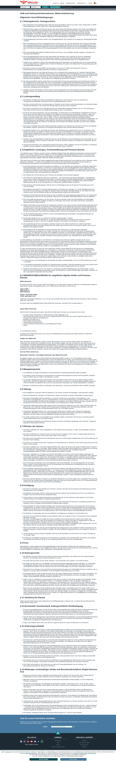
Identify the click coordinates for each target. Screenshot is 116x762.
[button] (58, 733)
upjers (29, 2)
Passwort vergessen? (67, 7)
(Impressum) (8, 752)
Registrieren (55, 7)
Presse (58, 744)
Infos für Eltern (84, 744)
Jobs (58, 742)
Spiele (56, 3)
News (62, 3)
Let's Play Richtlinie (84, 742)
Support (84, 747)
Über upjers (58, 740)
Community (81, 3)
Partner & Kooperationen (58, 747)
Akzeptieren (43, 759)
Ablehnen (73, 759)
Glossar (84, 740)
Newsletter (70, 3)
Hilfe (90, 3)
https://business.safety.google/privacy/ (85, 753)
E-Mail (45, 726)
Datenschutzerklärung (31, 753)
